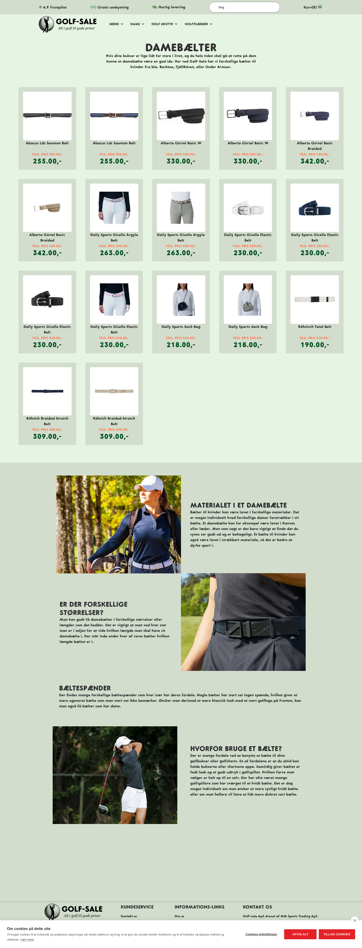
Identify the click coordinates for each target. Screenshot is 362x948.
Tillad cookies (336, 934)
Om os (179, 916)
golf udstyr (164, 24)
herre (116, 24)
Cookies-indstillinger (261, 934)
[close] (355, 920)
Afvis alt (300, 934)
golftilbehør (198, 24)
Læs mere (27, 939)
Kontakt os (129, 916)
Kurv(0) (313, 7)
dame (137, 24)
